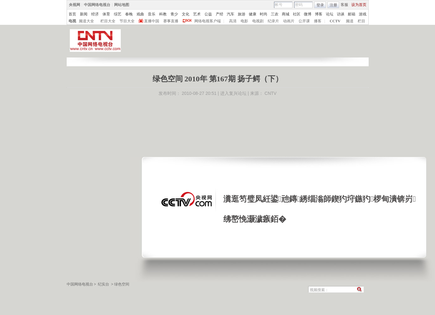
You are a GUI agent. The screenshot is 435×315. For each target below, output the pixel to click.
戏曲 (140, 14)
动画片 (288, 21)
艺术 (197, 14)
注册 (333, 5)
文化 (185, 14)
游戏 (362, 14)
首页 (72, 14)
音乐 (151, 14)
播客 (317, 21)
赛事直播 (170, 21)
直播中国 (151, 21)
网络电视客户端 (207, 21)
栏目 (361, 21)
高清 (233, 21)
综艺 (117, 14)
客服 (344, 5)
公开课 (304, 21)
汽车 (230, 14)
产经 (219, 14)
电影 (244, 21)
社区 (296, 14)
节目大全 (127, 21)
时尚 (263, 14)
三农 (274, 14)
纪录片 (273, 21)
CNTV (270, 93)
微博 (307, 14)
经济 (95, 14)
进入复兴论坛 (233, 93)
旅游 (241, 14)
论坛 (329, 14)
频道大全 (86, 21)
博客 (318, 14)
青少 (174, 14)
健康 (252, 14)
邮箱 (351, 14)
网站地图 (121, 5)
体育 (106, 14)
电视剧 (258, 21)
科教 (163, 14)
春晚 (129, 14)
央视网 (74, 5)
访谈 (340, 14)
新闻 (83, 14)
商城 (285, 14)
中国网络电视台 (97, 5)
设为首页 (358, 5)
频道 (350, 21)
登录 (320, 5)
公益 (208, 14)
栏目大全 (107, 21)
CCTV (335, 21)
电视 (72, 21)
